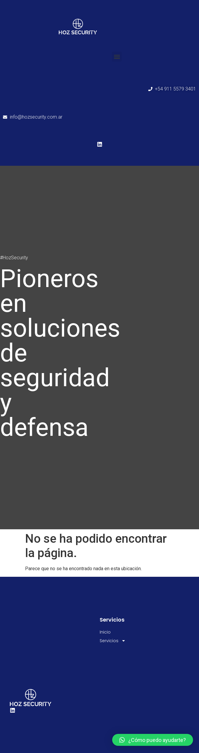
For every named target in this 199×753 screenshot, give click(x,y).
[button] (117, 57)
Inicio (105, 632)
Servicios (113, 641)
